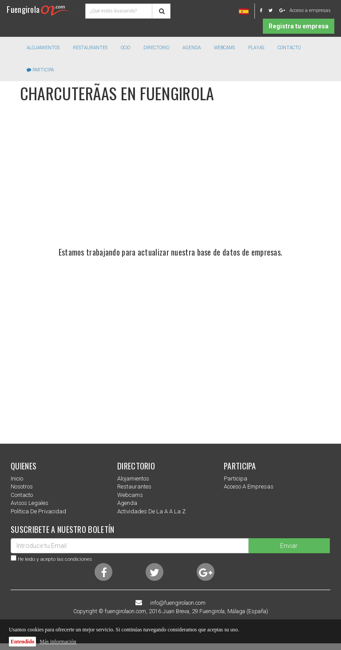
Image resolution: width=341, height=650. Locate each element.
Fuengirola (40, 9)
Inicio (17, 478)
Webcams (224, 48)
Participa (40, 70)
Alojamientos (133, 478)
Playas (256, 48)
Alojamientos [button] (43, 48)
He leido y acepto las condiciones (55, 559)
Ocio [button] (125, 48)
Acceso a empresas (310, 10)
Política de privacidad (38, 511)
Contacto (289, 48)
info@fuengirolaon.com (178, 603)
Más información (58, 641)
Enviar (288, 545)
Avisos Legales (29, 503)
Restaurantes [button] (90, 48)
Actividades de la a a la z (151, 511)
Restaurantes (134, 486)
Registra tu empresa (299, 26)
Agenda (191, 48)
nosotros (22, 486)
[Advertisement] (170, 181)
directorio (156, 48)
